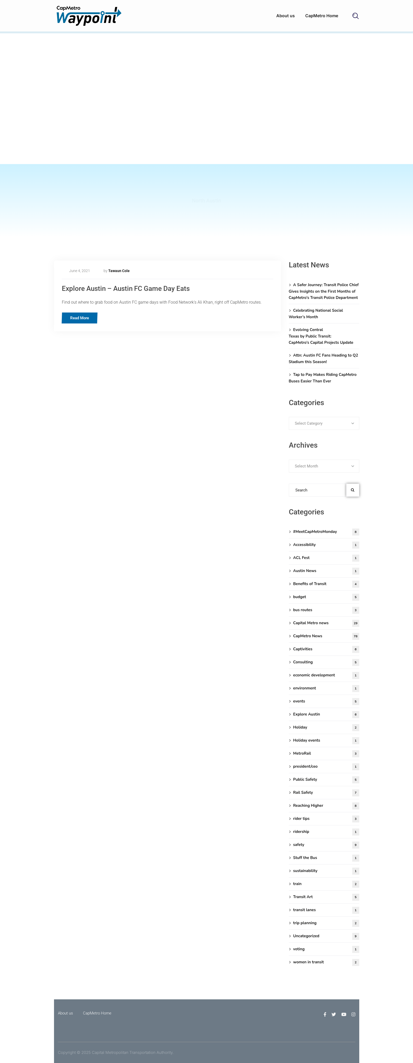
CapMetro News (326, 636)
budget (326, 597)
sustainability (326, 871)
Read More (81, 317)
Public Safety (326, 779)
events (326, 701)
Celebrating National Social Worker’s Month (316, 314)
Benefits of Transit (326, 584)
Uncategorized (326, 936)
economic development (326, 675)
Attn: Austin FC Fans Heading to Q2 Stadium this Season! (323, 358)
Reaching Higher (326, 805)
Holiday (326, 727)
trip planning (326, 923)
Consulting (326, 662)
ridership (326, 832)
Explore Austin (326, 714)
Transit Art (326, 897)
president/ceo (326, 766)
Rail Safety (326, 792)
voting (326, 949)
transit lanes (326, 910)
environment (326, 688)
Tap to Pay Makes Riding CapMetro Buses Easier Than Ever (323, 378)
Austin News (326, 571)
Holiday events (326, 740)
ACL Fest (326, 558)
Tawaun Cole (119, 271)
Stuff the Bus (326, 858)
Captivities (326, 649)
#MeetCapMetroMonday (326, 532)
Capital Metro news (326, 623)
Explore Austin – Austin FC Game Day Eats (136, 288)
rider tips (326, 818)
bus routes (326, 610)
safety (326, 845)
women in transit (326, 962)
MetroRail (326, 753)
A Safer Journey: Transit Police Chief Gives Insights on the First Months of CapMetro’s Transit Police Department (324, 291)
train (326, 884)
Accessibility (326, 545)
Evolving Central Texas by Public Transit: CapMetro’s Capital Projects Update (321, 336)
